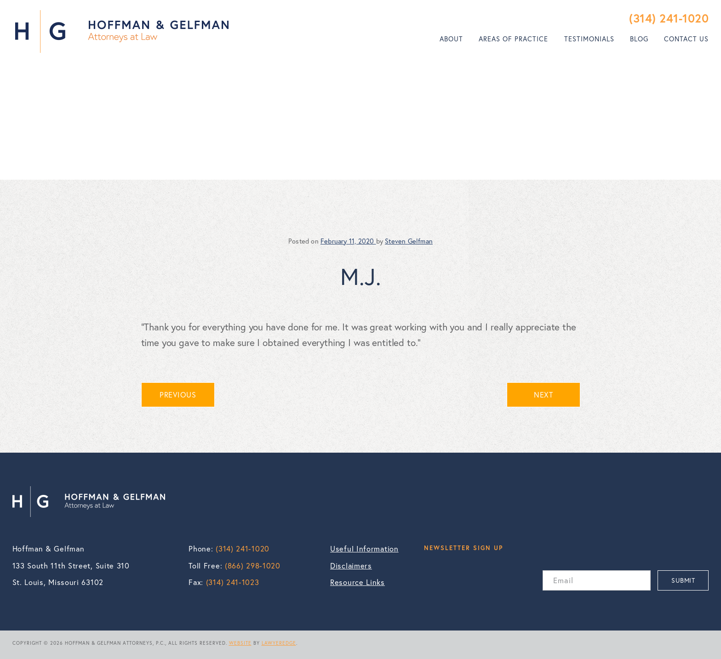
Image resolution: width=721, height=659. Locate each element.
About (451, 38)
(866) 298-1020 (252, 566)
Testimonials (589, 38)
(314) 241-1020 (669, 18)
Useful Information (364, 549)
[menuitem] (451, 39)
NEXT (543, 395)
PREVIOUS (178, 395)
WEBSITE (240, 643)
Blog (639, 38)
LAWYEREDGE (279, 643)
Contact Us (686, 38)
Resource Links (357, 582)
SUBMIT (683, 580)
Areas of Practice (513, 38)
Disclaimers (351, 566)
